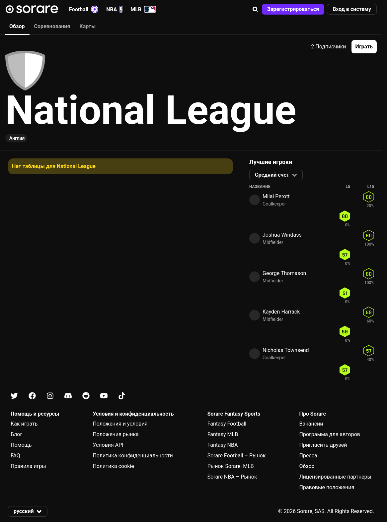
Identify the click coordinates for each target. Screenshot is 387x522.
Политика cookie (113, 466)
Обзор (306, 466)
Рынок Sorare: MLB (230, 466)
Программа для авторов (329, 434)
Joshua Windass (282, 235)
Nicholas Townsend (286, 350)
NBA (114, 9)
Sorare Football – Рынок (236, 455)
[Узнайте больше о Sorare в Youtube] (104, 396)
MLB (143, 9)
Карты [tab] (87, 26)
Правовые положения (326, 487)
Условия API (108, 445)
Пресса (308, 455)
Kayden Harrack (281, 312)
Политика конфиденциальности (133, 455)
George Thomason (284, 273)
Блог (16, 434)
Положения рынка (115, 434)
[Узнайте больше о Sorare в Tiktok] (122, 396)
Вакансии (311, 424)
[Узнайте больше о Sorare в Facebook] (32, 396)
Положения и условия (120, 424)
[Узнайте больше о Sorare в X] (14, 396)
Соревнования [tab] (52, 26)
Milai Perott (276, 196)
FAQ (15, 455)
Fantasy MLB (222, 434)
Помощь (21, 445)
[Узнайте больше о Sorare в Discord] (68, 396)
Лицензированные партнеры (335, 477)
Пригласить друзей (323, 445)
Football (83, 9)
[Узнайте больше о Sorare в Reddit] (86, 396)
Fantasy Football (226, 424)
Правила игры (28, 466)
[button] (255, 9)
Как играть (24, 424)
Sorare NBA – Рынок (232, 477)
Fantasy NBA (222, 445)
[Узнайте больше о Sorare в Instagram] (50, 396)
